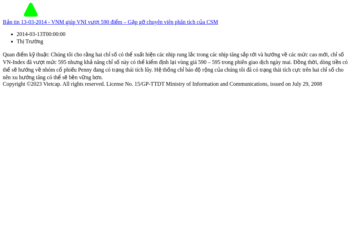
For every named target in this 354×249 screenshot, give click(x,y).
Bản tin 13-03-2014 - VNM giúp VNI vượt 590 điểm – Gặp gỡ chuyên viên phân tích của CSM (110, 22)
